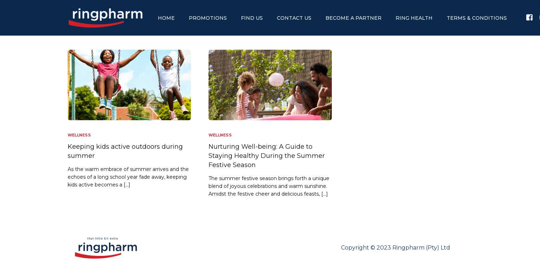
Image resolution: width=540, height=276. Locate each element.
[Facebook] (529, 17)
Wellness (79, 135)
